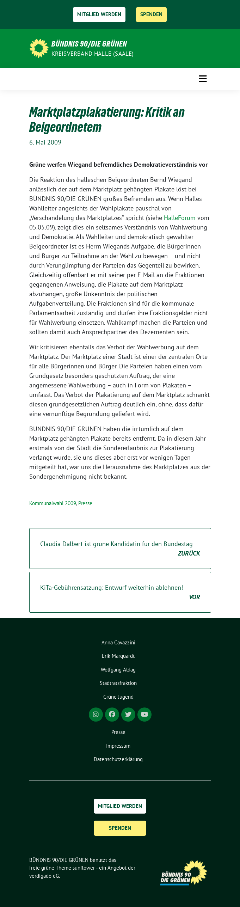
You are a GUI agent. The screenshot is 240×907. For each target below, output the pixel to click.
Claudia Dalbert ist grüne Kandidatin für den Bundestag (120, 549)
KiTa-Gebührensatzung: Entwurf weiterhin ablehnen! (120, 592)
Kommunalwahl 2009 (52, 503)
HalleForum (180, 218)
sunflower (84, 867)
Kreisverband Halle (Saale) (92, 53)
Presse (85, 503)
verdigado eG (44, 875)
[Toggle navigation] (203, 79)
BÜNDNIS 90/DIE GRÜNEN (89, 43)
